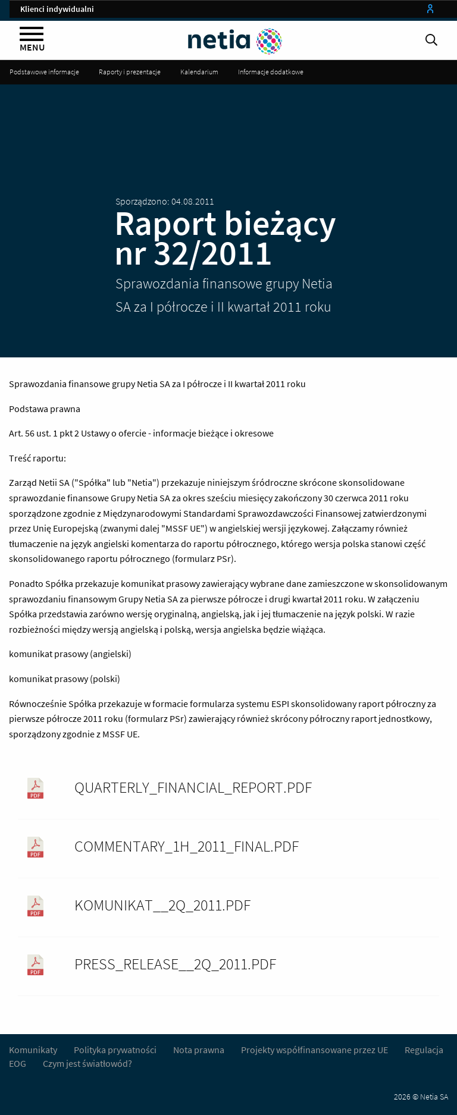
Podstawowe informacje (44, 71)
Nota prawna (198, 1050)
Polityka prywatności (116, 1050)
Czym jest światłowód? (87, 1063)
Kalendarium (199, 71)
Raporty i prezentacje (130, 71)
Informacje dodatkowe (270, 71)
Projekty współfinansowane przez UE (314, 1050)
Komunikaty (33, 1050)
